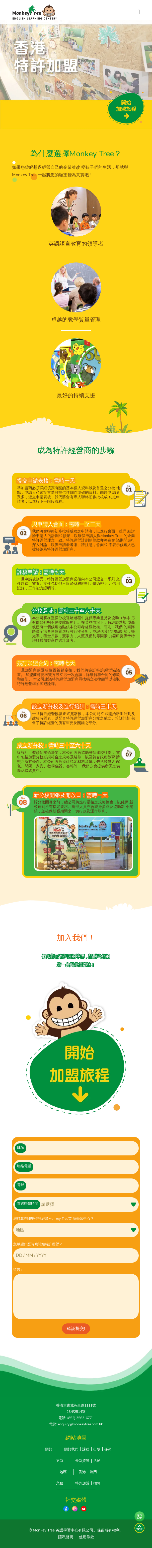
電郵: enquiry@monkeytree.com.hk (76, 1424)
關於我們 (71, 1449)
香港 (82, 1472)
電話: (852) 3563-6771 (76, 1418)
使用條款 (86, 1536)
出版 (96, 1449)
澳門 (93, 1472)
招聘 (96, 1483)
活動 (96, 1461)
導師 (107, 1449)
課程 (85, 1449)
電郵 (20, 1184)
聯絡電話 (24, 1166)
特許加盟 (82, 1483)
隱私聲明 (65, 1536)
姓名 (20, 1147)
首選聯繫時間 (27, 1203)
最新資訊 (82, 1461)
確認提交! (76, 1328)
